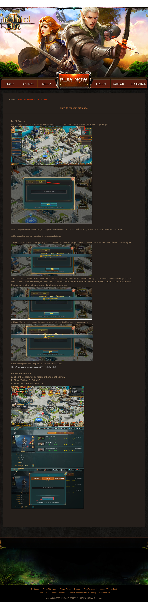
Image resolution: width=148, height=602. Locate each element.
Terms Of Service (49, 589)
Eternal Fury (42, 593)
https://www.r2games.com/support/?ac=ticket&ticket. (33, 367)
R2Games (13, 3)
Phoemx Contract (58, 593)
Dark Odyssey (104, 593)
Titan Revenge (89, 589)
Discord (77, 589)
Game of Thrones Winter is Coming (82, 593)
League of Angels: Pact (108, 589)
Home (11, 99)
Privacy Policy (65, 589)
